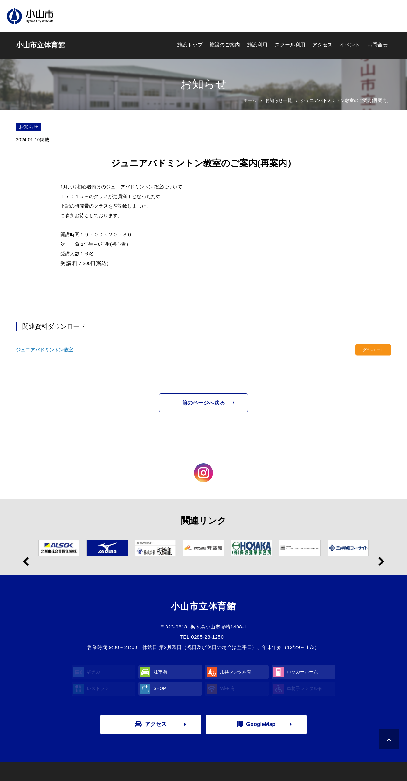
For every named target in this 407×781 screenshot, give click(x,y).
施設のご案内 (225, 44)
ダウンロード (373, 350)
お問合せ (377, 44)
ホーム (250, 100)
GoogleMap (256, 724)
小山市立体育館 (40, 45)
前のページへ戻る (203, 403)
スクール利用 (290, 44)
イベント (350, 44)
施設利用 (257, 44)
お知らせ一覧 (278, 100)
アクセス (322, 44)
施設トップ (190, 44)
